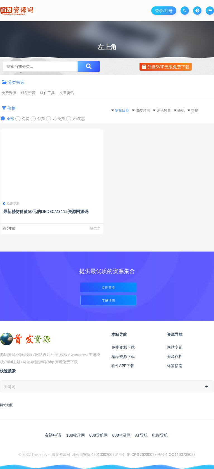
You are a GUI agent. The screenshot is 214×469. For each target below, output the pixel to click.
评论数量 (164, 110)
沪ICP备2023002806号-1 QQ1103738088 (161, 454)
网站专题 (174, 347)
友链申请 (53, 434)
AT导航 (141, 435)
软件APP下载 (122, 365)
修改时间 (143, 110)
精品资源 (28, 92)
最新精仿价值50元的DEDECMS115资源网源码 (45, 211)
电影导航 (160, 435)
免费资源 (9, 92)
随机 (181, 110)
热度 (194, 110)
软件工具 (47, 92)
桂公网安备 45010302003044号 (98, 454)
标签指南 (174, 365)
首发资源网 (61, 454)
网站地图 (6, 405)
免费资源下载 (123, 347)
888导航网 (98, 435)
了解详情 (108, 300)
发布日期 (122, 110)
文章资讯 (66, 92)
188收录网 (75, 435)
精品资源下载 (123, 356)
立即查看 (108, 287)
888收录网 (121, 435)
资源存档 (174, 356)
